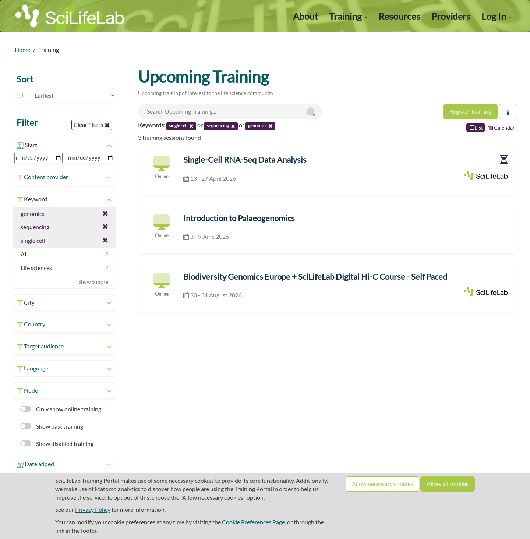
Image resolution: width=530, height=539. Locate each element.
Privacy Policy (92, 509)
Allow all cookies (448, 483)
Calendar (501, 127)
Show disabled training (56, 443)
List (476, 127)
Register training (470, 111)
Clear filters (92, 124)
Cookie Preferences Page (253, 521)
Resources (399, 16)
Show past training (51, 426)
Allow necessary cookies (382, 483)
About (305, 16)
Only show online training (60, 408)
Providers (450, 16)
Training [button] (348, 16)
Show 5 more (93, 282)
